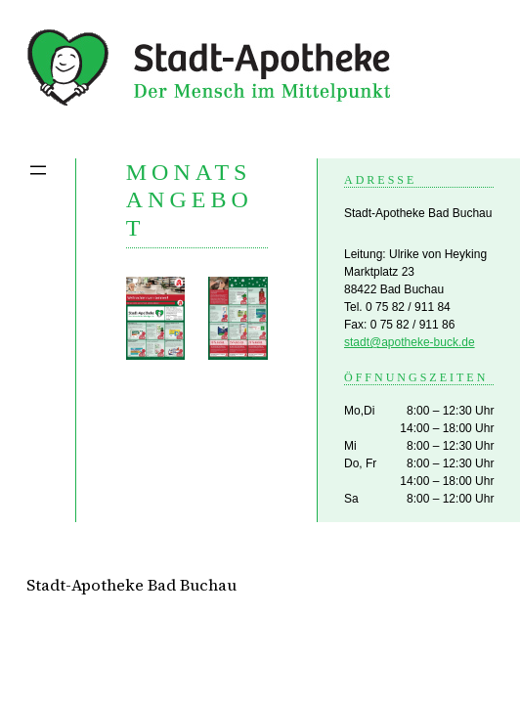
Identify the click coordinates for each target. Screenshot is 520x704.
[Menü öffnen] (38, 170)
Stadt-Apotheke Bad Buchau (131, 585)
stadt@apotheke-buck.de (409, 342)
